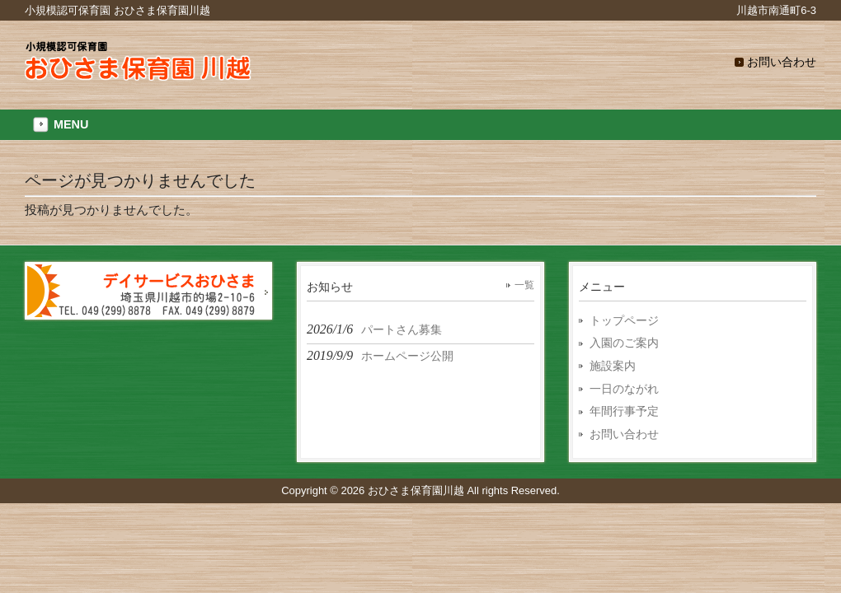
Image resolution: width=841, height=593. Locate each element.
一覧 (524, 285)
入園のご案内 (624, 342)
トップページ (624, 320)
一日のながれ (624, 388)
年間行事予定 (624, 411)
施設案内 (613, 365)
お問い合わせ (781, 61)
